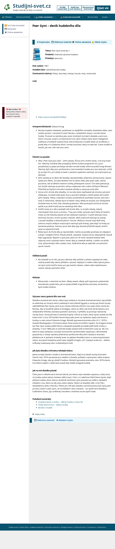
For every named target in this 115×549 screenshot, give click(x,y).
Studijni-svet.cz (32, 5)
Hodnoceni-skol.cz (80, 527)
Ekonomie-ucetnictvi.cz (53, 527)
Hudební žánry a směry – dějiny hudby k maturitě (60, 402)
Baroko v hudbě (45, 407)
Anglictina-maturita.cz (37, 527)
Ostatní (107, 17)
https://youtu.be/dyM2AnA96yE (52, 117)
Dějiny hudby (40, 414)
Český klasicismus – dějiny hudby (53, 404)
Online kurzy (101, 527)
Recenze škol (93, 17)
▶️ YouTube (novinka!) (14, 25)
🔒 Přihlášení (7, 17)
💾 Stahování (10, 29)
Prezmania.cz (92, 527)
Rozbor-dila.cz (25, 527)
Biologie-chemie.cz (67, 527)
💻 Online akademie (13, 32)
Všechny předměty (23, 17)
